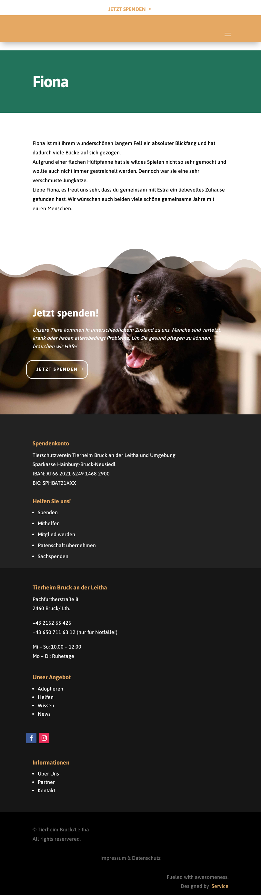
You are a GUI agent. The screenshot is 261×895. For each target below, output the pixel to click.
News (44, 705)
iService (219, 877)
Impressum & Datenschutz (130, 849)
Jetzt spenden (57, 360)
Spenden (48, 503)
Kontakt (46, 782)
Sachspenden (53, 547)
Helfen (46, 688)
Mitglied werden (56, 525)
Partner (46, 773)
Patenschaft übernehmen (67, 536)
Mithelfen (49, 514)
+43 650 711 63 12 (54, 623)
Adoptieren (50, 680)
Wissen (46, 697)
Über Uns (48, 765)
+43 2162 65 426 (52, 614)
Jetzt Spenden (127, 9)
